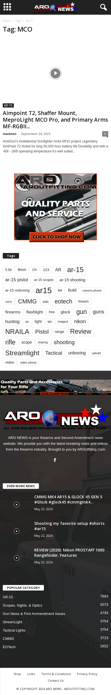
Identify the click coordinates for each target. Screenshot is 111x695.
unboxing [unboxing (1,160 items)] (77, 353)
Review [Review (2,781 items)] (80, 331)
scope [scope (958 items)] (27, 342)
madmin (10, 134)
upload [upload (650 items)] (96, 353)
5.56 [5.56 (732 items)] (8, 270)
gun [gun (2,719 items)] (81, 311)
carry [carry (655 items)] (8, 301)
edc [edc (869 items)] (46, 302)
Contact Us (56, 680)
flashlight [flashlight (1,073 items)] (34, 312)
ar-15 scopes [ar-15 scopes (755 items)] (44, 280)
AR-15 (8, 105)
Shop (17, 674)
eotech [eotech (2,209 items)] (63, 301)
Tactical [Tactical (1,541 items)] (53, 353)
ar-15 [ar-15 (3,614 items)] (75, 270)
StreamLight (12, 622)
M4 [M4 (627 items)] (50, 321)
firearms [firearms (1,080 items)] (12, 312)
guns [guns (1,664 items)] (98, 312)
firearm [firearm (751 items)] (83, 301)
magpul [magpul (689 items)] (63, 321)
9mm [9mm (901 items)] (22, 269)
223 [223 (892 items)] (46, 270)
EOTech (9, 647)
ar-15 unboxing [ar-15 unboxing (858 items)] (17, 290)
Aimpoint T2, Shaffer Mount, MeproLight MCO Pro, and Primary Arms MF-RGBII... (55, 119)
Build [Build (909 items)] (72, 290)
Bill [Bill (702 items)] (60, 290)
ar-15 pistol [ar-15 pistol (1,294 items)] (16, 279)
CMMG (8, 639)
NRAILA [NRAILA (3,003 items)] (17, 331)
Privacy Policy (87, 674)
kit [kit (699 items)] (27, 321)
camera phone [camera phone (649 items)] (92, 290)
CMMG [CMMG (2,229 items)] (27, 301)
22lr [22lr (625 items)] (34, 269)
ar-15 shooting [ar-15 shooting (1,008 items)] (72, 280)
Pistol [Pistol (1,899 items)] (42, 332)
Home (6, 21)
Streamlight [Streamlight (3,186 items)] (22, 353)
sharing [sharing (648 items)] (43, 342)
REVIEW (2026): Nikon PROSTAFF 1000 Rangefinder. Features (69, 552)
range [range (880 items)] (59, 331)
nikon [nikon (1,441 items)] (80, 321)
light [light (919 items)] (38, 321)
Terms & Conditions (56, 674)
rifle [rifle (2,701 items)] (10, 342)
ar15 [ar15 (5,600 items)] (44, 290)
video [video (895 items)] (9, 362)
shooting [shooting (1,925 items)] (64, 342)
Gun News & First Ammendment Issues (34, 614)
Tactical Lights (14, 630)
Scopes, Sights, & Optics (22, 605)
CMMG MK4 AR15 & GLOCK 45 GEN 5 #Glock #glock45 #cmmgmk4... (68, 499)
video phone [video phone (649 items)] (28, 362)
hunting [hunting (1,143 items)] (12, 321)
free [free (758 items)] (52, 312)
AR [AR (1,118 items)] (58, 269)
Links (31, 674)
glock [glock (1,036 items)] (65, 312)
